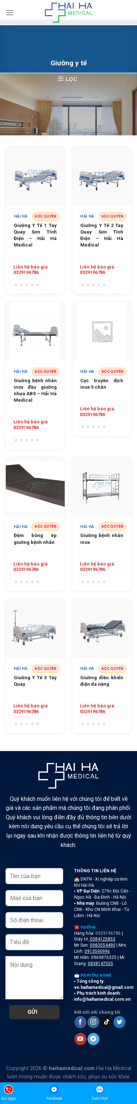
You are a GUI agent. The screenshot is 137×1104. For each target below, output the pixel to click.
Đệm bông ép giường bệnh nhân (35, 539)
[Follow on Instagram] (93, 1022)
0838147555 (100, 963)
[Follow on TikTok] (106, 1022)
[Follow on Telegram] (93, 1039)
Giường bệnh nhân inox (101, 539)
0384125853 (102, 939)
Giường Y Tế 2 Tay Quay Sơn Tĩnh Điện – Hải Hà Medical (101, 235)
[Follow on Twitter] (119, 1022)
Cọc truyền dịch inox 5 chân (101, 384)
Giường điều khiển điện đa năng (101, 681)
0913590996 (97, 951)
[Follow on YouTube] (80, 1039)
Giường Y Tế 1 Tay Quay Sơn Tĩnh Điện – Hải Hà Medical (35, 235)
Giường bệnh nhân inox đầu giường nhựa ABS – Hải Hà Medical (35, 390)
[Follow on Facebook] (80, 1022)
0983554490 (102, 945)
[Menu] (9, 12)
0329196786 (108, 933)
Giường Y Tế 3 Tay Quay (35, 681)
